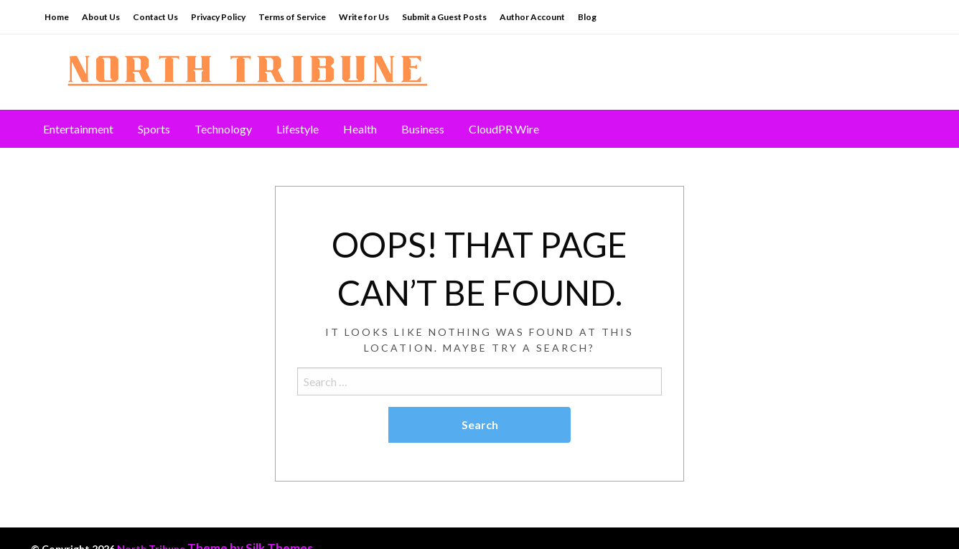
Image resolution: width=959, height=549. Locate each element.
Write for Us (364, 16)
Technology (223, 129)
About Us (101, 16)
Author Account (532, 16)
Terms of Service (292, 16)
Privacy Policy (218, 16)
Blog (587, 16)
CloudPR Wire (504, 129)
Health (360, 129)
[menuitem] (78, 129)
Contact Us (155, 16)
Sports (154, 129)
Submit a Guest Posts (444, 16)
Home (57, 16)
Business (422, 129)
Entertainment (78, 129)
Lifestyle (297, 129)
